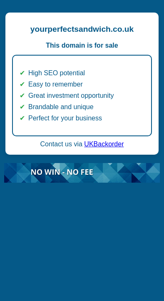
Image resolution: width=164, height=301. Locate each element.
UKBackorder (104, 144)
